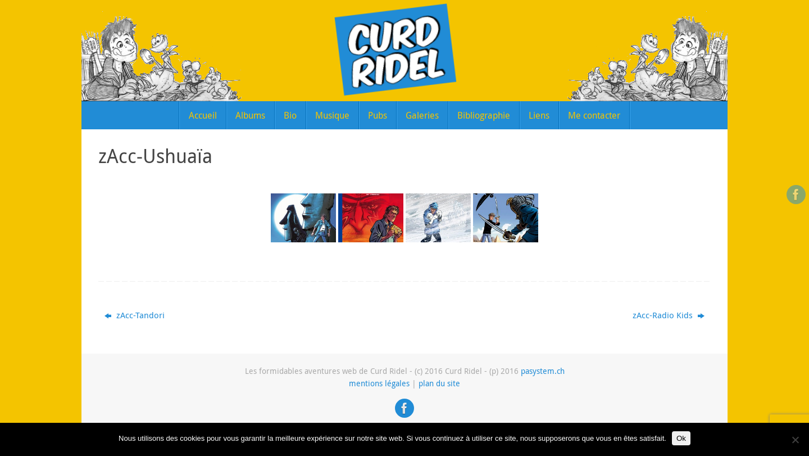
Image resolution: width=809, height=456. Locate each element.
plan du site (439, 383)
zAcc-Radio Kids (669, 314)
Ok (681, 438)
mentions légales (379, 383)
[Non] (795, 439)
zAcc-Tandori (134, 314)
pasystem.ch (543, 371)
